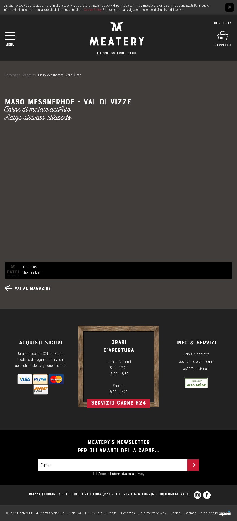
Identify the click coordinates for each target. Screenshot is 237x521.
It (222, 23)
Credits (111, 513)
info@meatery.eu (175, 494)
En (229, 23)
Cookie (175, 513)
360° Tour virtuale (196, 369)
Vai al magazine (28, 288)
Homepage (12, 75)
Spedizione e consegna (196, 361)
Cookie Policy (92, 10)
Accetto (121, 474)
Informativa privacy (153, 513)
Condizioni (128, 513)
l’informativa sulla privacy (127, 474)
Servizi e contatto (196, 354)
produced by (216, 513)
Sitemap (190, 513)
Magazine (29, 75)
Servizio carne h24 (118, 402)
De (216, 23)
